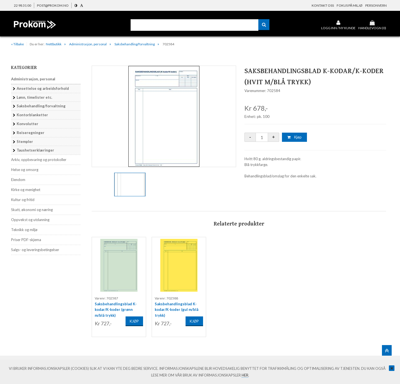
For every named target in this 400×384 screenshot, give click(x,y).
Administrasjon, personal (88, 44)
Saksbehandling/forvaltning (134, 44)
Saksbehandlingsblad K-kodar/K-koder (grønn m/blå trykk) (116, 305)
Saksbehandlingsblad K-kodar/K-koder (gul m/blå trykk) (176, 305)
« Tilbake (17, 44)
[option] (164, 116)
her (245, 375)
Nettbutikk (53, 44)
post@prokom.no (53, 5)
